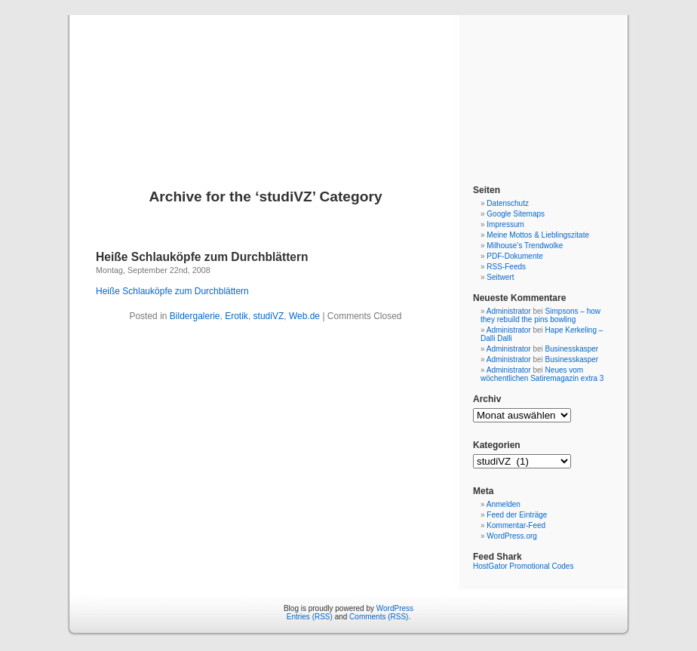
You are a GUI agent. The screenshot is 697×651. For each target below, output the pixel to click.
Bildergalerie (195, 316)
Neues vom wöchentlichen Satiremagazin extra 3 (542, 374)
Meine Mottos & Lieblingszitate (538, 235)
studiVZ (268, 316)
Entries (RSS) (310, 617)
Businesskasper (572, 349)
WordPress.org (512, 536)
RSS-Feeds (506, 267)
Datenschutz (508, 203)
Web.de (304, 316)
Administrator (509, 311)
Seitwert (500, 277)
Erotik (236, 316)
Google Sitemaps (516, 214)
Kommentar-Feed (516, 525)
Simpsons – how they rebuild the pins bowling (540, 315)
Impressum (505, 224)
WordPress (394, 608)
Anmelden (503, 504)
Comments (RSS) (378, 617)
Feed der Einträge (517, 515)
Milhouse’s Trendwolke (525, 245)
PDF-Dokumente (514, 256)
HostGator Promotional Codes (523, 566)
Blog (348, 84)
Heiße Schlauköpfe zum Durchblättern (202, 256)
